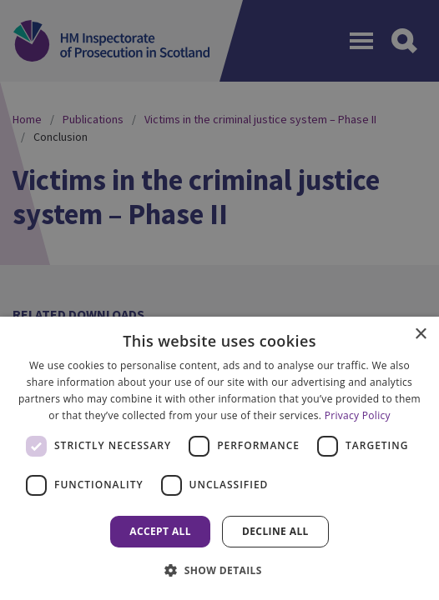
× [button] (420, 334)
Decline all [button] (275, 531)
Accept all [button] (160, 531)
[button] (219, 570)
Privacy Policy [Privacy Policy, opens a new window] (358, 415)
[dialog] (219, 458)
